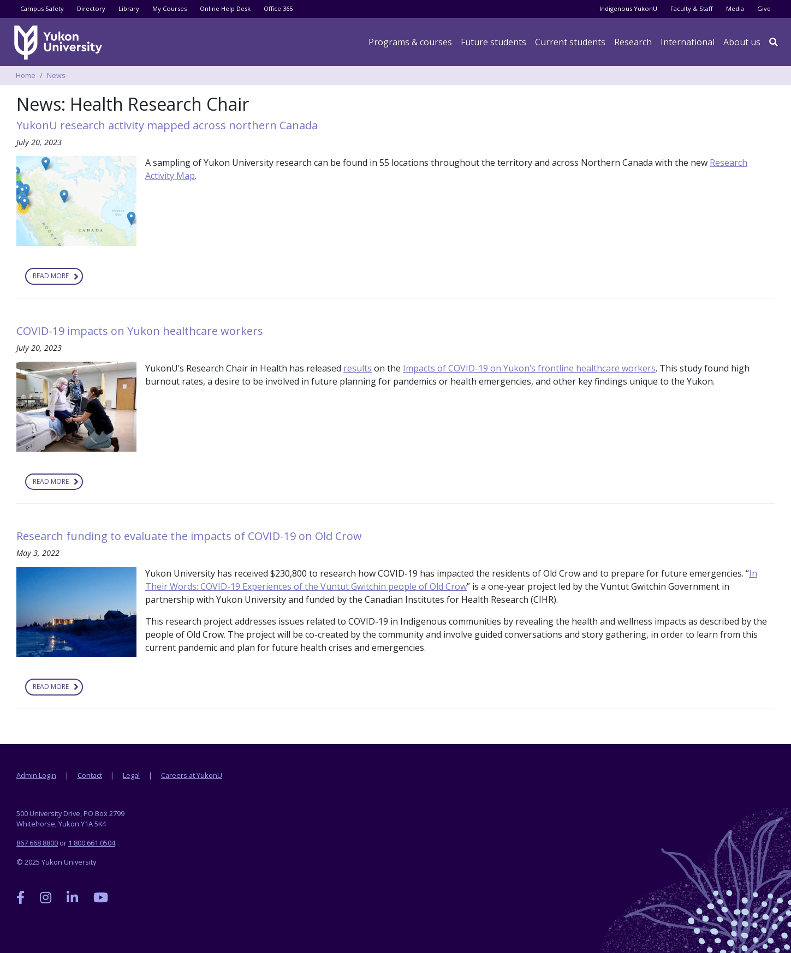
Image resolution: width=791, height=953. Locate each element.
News (56, 75)
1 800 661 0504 (91, 843)
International (688, 42)
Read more (58, 277)
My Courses (169, 8)
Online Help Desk (225, 8)
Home (25, 75)
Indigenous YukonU (628, 8)
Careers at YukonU (191, 775)
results (357, 368)
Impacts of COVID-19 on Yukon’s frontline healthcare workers (529, 368)
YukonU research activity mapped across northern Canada (167, 125)
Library (128, 8)
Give (764, 8)
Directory (91, 8)
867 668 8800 (37, 843)
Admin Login (36, 775)
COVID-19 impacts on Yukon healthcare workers (141, 330)
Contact (90, 775)
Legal (131, 775)
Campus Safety (42, 8)
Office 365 (278, 8)
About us (741, 42)
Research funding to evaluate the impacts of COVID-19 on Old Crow (190, 536)
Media (735, 8)
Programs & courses (410, 42)
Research (633, 42)
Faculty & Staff (691, 8)
